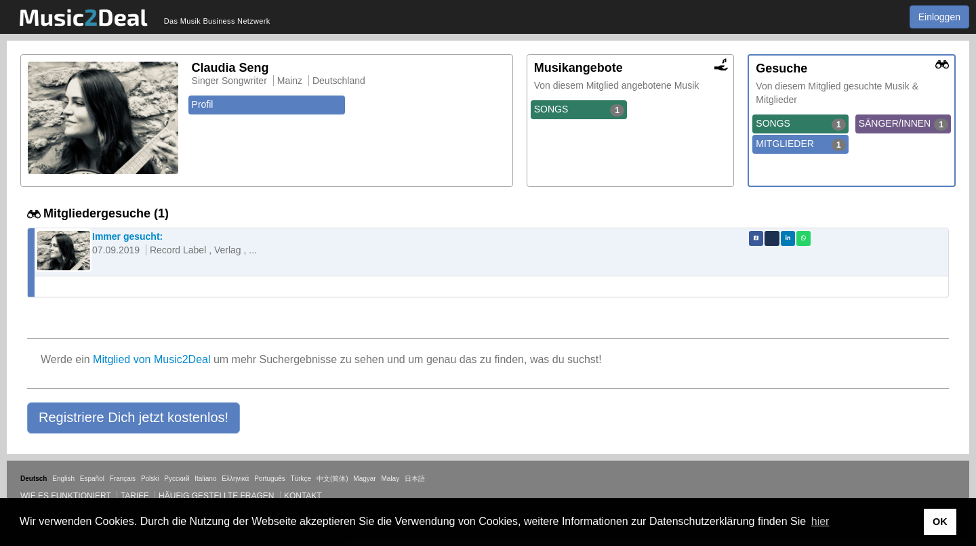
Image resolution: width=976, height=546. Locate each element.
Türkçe (301, 478)
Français (123, 478)
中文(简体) (332, 478)
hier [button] (820, 521)
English (63, 478)
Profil (203, 104)
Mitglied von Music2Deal (151, 359)
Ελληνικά (235, 478)
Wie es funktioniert (65, 496)
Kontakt (303, 496)
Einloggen (939, 17)
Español (92, 478)
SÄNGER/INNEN (903, 124)
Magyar (364, 478)
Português (269, 478)
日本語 (415, 478)
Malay (391, 478)
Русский (176, 478)
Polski (150, 478)
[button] (133, 418)
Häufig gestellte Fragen (216, 496)
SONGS (579, 110)
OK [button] (940, 521)
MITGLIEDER (800, 144)
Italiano (205, 478)
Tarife (136, 496)
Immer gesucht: (127, 236)
